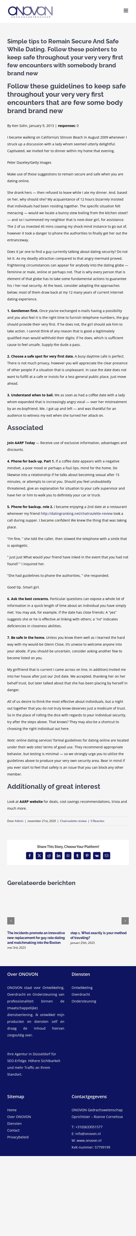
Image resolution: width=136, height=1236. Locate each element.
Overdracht (81, 994)
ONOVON (14, 987)
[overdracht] (100, 998)
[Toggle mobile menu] (126, 10)
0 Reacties (97, 821)
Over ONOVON (19, 1116)
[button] (10, 920)
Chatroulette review (73, 821)
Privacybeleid (18, 1137)
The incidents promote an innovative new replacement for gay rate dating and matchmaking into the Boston (36, 938)
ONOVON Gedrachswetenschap (97, 1110)
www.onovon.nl (89, 1140)
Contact (13, 1130)
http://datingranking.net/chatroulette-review (77, 513)
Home (12, 1110)
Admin (19, 821)
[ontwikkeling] (100, 987)
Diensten (14, 1123)
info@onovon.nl (88, 1133)
